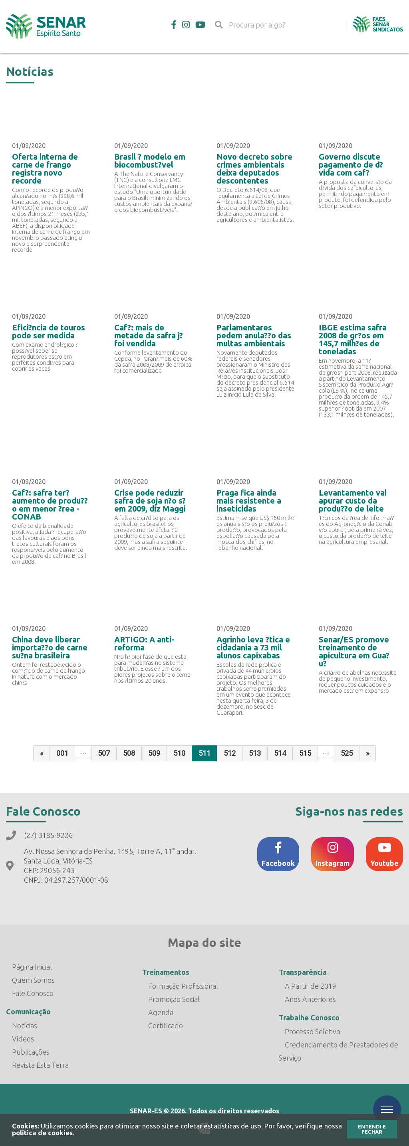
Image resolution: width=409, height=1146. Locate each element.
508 (129, 753)
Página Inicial (32, 967)
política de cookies (42, 1132)
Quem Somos (33, 980)
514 (280, 753)
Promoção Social (174, 999)
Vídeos (23, 1039)
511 (204, 753)
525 (347, 753)
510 (179, 753)
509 (154, 753)
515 (305, 753)
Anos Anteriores (310, 999)
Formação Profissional (183, 986)
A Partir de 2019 (310, 986)
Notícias (24, 1025)
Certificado (165, 1025)
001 (62, 753)
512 (230, 753)
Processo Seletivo (312, 1031)
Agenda (160, 1012)
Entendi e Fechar (372, 1129)
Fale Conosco (33, 993)
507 (104, 753)
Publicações (31, 1052)
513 (255, 753)
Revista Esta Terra (40, 1065)
